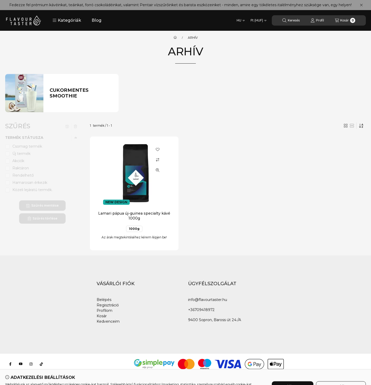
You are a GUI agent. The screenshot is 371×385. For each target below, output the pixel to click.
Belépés (104, 299)
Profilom (104, 310)
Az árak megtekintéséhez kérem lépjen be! (134, 237)
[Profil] (317, 20)
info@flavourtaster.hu (207, 299)
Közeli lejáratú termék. (32, 189)
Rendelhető (23, 175)
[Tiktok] (41, 364)
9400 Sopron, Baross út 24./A (214, 320)
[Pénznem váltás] (258, 20)
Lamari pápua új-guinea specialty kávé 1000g (134, 215)
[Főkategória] (175, 38)
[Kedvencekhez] (157, 149)
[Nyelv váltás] (240, 20)
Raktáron (20, 168)
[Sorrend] (361, 126)
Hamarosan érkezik (29, 182)
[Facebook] (10, 364)
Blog (97, 20)
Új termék (21, 153)
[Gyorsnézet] (157, 170)
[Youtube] (21, 364)
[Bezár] (361, 5)
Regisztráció (108, 305)
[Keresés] (291, 20)
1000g (134, 229)
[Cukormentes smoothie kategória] (81, 93)
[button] (67, 20)
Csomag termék (27, 146)
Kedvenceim (108, 321)
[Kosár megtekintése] (345, 20)
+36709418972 (201, 309)
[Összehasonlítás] (157, 160)
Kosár (102, 316)
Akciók (18, 160)
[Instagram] (31, 364)
